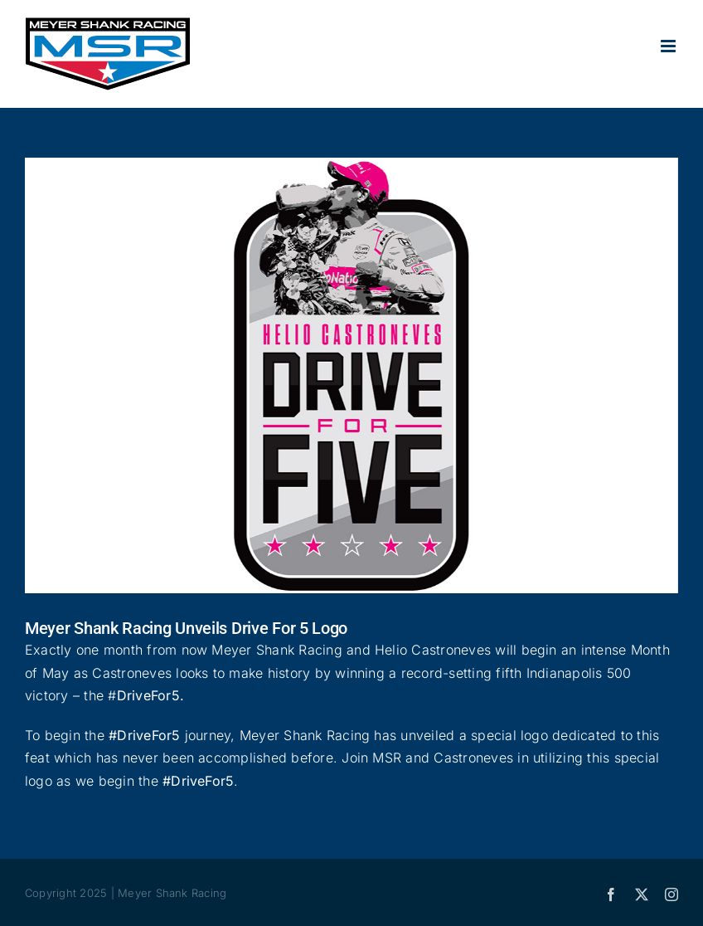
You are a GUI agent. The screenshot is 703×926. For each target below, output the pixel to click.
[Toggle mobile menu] (669, 46)
